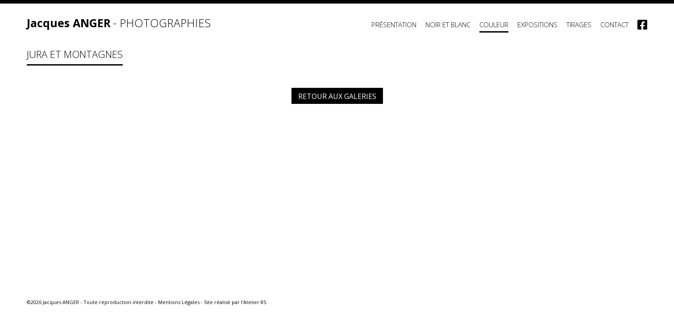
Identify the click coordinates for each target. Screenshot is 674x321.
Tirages (578, 24)
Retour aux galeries (337, 96)
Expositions (537, 24)
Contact (614, 24)
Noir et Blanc (447, 24)
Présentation (393, 24)
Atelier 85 (254, 302)
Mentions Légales (179, 302)
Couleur (493, 24)
